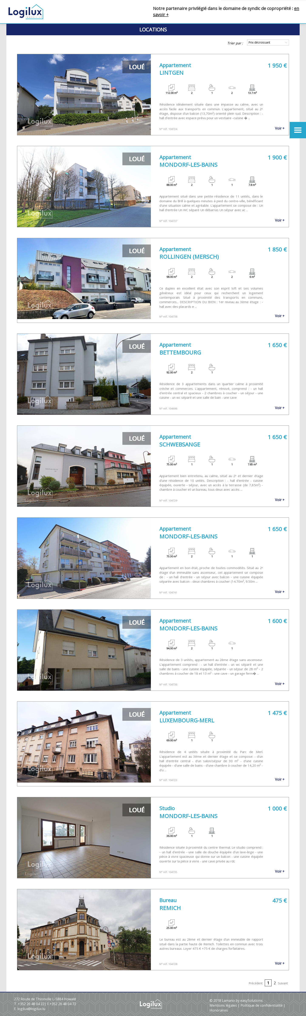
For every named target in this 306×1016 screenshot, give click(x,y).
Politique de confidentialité (262, 1005)
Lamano (228, 1000)
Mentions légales (223, 1005)
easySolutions (251, 1000)
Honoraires (219, 1010)
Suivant (283, 983)
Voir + (280, 128)
